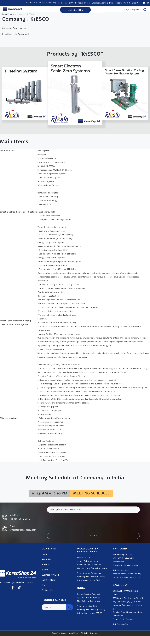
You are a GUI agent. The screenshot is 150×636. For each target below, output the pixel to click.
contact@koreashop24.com (18, 582)
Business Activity (100, 3)
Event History (115, 3)
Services (79, 3)
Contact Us (134, 3)
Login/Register (132, 9)
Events (87, 3)
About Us (69, 3)
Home (61, 3)
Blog (125, 3)
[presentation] (69, 520)
